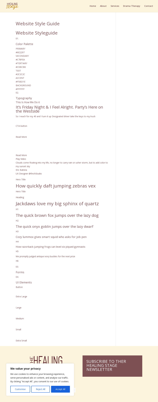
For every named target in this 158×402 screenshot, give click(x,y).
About (103, 6)
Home (93, 6)
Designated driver (61, 116)
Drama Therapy (131, 6)
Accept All (60, 389)
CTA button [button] (21, 125)
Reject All (40, 389)
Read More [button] (21, 136)
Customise (20, 389)
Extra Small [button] (21, 340)
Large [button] (18, 307)
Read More (21, 155)
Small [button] (18, 329)
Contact (148, 6)
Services (115, 6)
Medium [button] (20, 318)
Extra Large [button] (21, 296)
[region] (40, 379)
